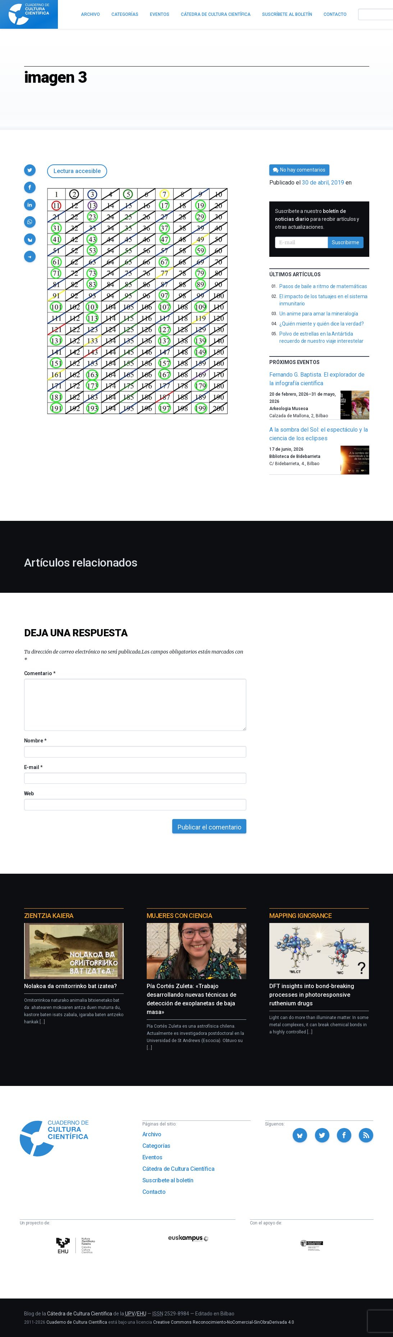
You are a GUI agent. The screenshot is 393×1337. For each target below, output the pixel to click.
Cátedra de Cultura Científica (178, 1168)
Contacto (154, 1191)
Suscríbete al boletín (167, 1180)
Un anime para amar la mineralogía (318, 314)
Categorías (156, 1145)
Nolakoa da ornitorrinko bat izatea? (70, 986)
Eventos (152, 1157)
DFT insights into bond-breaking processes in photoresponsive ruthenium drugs (311, 995)
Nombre (35, 740)
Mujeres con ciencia (179, 915)
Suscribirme (345, 242)
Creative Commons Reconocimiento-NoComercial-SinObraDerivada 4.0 (223, 1322)
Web (29, 793)
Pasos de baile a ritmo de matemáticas (323, 286)
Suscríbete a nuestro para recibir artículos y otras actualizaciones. (317, 219)
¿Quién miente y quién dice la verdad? (321, 324)
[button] (30, 170)
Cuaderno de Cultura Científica (76, 1322)
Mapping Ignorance (300, 915)
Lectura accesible (77, 171)
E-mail (33, 767)
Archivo (151, 1134)
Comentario (39, 673)
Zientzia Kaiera (49, 915)
